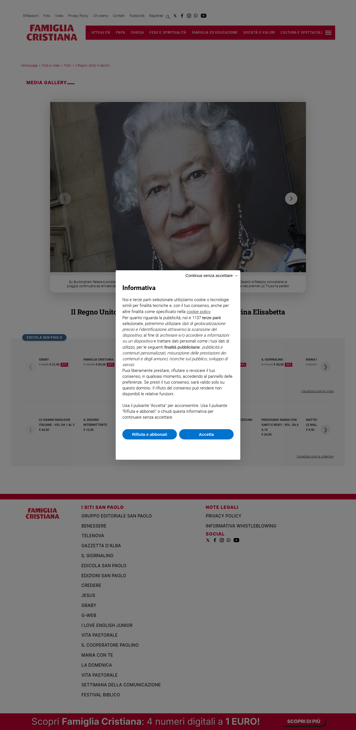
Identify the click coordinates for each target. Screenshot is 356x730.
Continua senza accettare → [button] (212, 275)
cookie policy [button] (199, 311)
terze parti (211, 317)
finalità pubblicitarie (182, 347)
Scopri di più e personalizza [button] (178, 446)
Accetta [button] (206, 434)
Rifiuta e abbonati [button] (149, 434)
